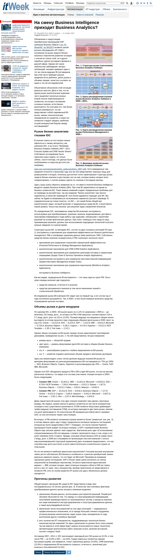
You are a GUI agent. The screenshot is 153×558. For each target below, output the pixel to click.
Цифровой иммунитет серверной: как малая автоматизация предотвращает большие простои (15, 29)
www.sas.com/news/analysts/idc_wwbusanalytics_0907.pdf (60, 169)
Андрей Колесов (41, 35)
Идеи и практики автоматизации (14, 13)
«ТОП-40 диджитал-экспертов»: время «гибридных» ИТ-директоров (20, 69)
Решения (100, 15)
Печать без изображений (54, 552)
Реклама (80, 3)
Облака (106, 9)
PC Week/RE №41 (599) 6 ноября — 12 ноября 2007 (54, 33)
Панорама (7, 21)
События (58, 3)
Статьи (71, 15)
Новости (37, 3)
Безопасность (120, 9)
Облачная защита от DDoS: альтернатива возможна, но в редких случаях (20, 87)
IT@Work (69, 3)
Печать (38, 552)
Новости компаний (84, 15)
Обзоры (47, 3)
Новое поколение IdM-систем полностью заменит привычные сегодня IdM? (14, 50)
